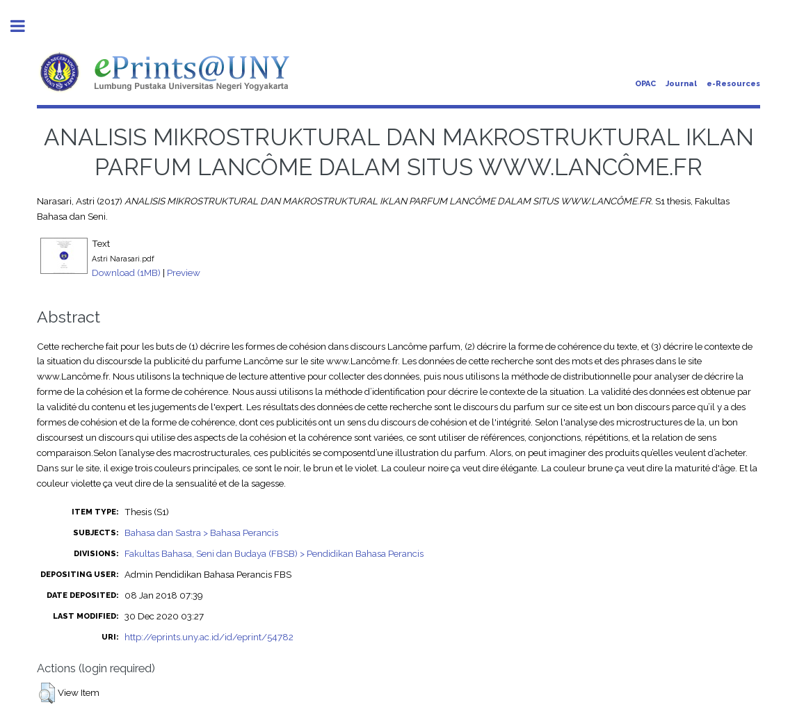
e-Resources (733, 83)
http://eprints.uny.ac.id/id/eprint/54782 (208, 636)
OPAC (645, 83)
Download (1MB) (126, 272)
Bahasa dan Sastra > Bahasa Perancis (201, 532)
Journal (681, 83)
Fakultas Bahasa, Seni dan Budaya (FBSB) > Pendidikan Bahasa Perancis (274, 553)
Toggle (25, 26)
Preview (183, 272)
